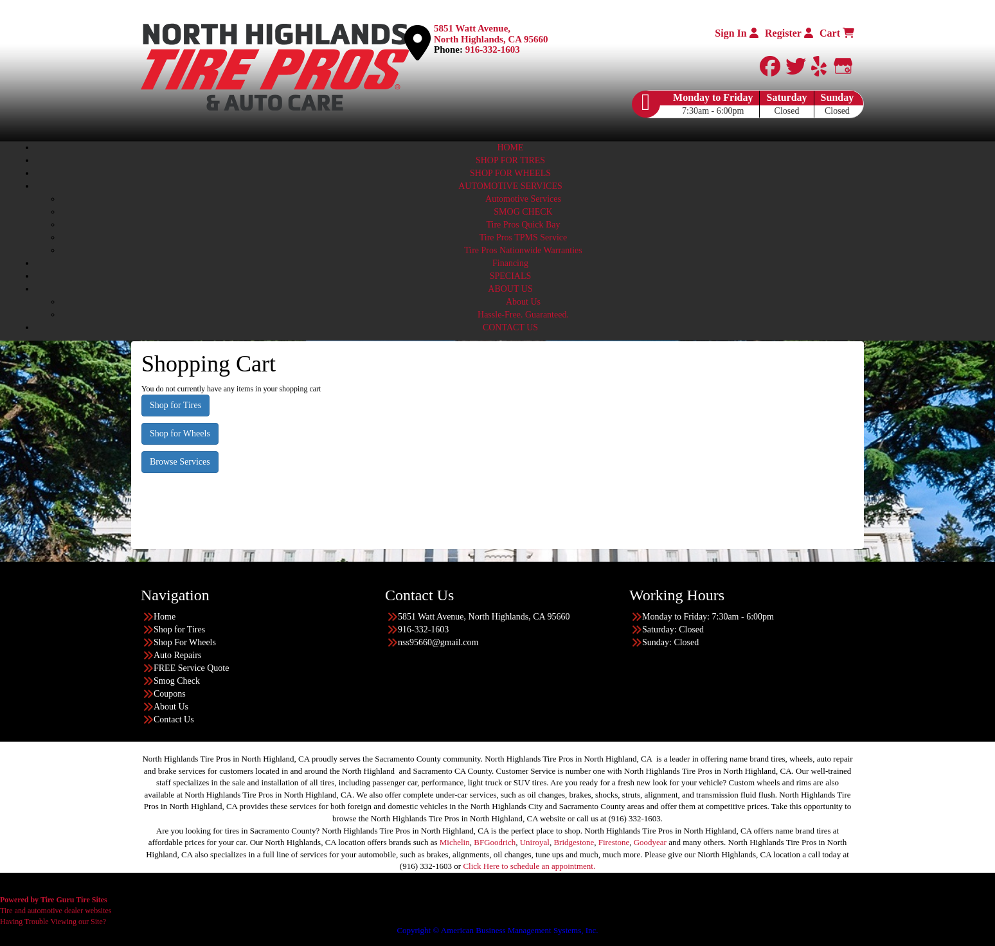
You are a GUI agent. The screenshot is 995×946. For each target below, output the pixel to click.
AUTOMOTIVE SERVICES (510, 186)
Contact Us (174, 719)
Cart (837, 33)
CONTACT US (510, 327)
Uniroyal (535, 842)
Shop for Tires (175, 405)
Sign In (736, 33)
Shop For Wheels (185, 642)
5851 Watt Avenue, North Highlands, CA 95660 (491, 33)
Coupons (170, 694)
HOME (510, 147)
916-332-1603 (492, 49)
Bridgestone (573, 842)
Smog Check (177, 681)
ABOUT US (510, 289)
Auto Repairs (177, 655)
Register (789, 33)
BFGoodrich (494, 842)
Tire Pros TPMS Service (524, 237)
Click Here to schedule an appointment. (529, 866)
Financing (510, 263)
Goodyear (650, 842)
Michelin (455, 842)
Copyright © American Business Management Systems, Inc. (497, 930)
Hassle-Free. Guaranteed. (523, 314)
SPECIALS (511, 276)
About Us (523, 302)
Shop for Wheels (180, 433)
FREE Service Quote (191, 668)
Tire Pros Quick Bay (523, 224)
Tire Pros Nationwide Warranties (523, 250)
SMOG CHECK (523, 212)
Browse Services (180, 462)
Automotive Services (523, 199)
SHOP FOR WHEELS (510, 173)
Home (164, 616)
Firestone (613, 842)
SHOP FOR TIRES (510, 160)
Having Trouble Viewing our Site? (53, 921)
